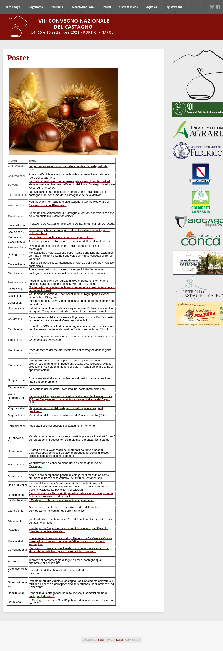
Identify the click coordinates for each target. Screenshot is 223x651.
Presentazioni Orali (82, 7)
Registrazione (173, 7)
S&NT (101, 639)
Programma (35, 7)
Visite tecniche (128, 7)
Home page (12, 7)
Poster (107, 7)
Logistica (151, 7)
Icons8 (119, 639)
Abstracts (57, 7)
